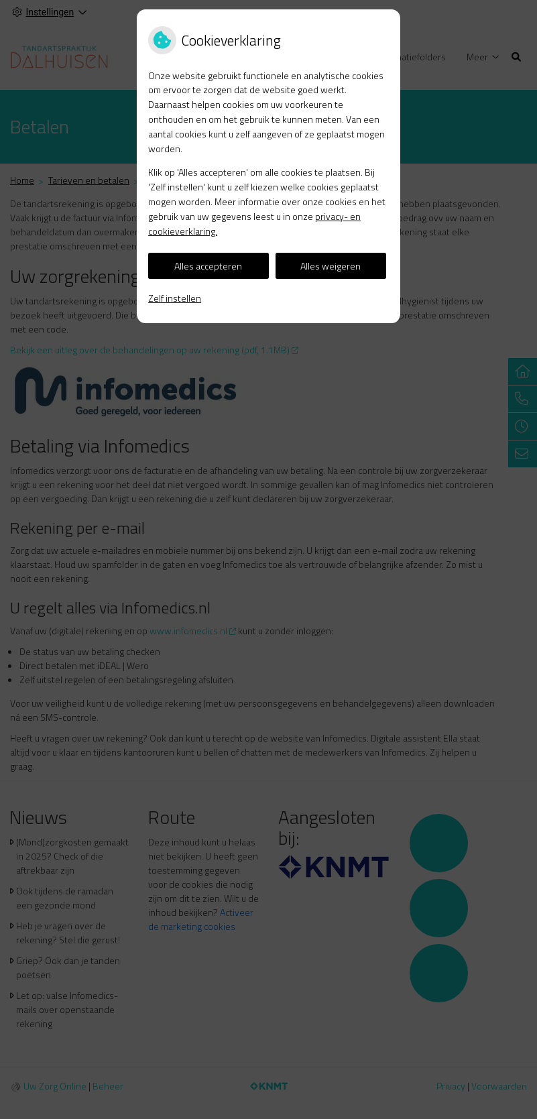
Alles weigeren (330, 266)
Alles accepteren (208, 266)
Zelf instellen (174, 298)
